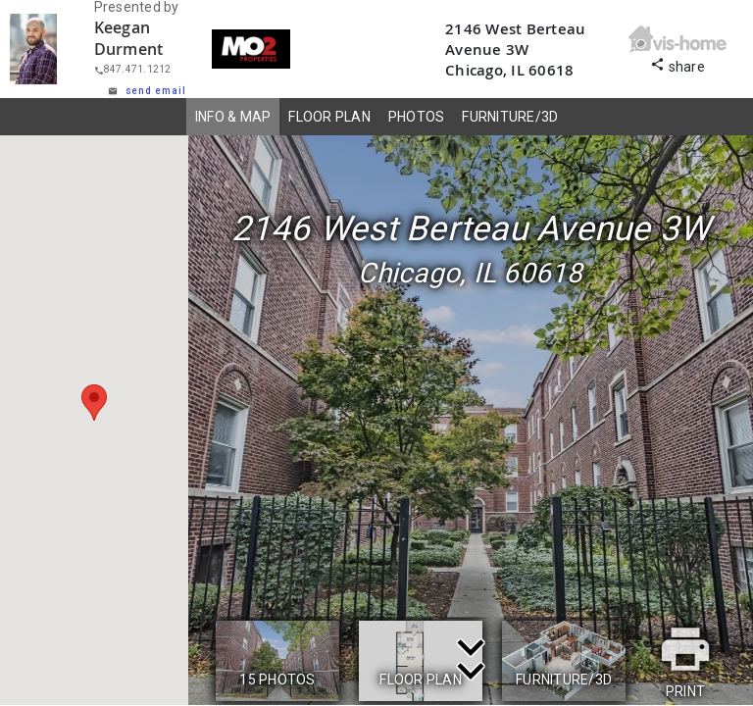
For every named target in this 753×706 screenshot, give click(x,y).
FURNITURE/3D (510, 117)
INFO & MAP (233, 117)
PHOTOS (416, 117)
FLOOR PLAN (329, 117)
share (677, 64)
